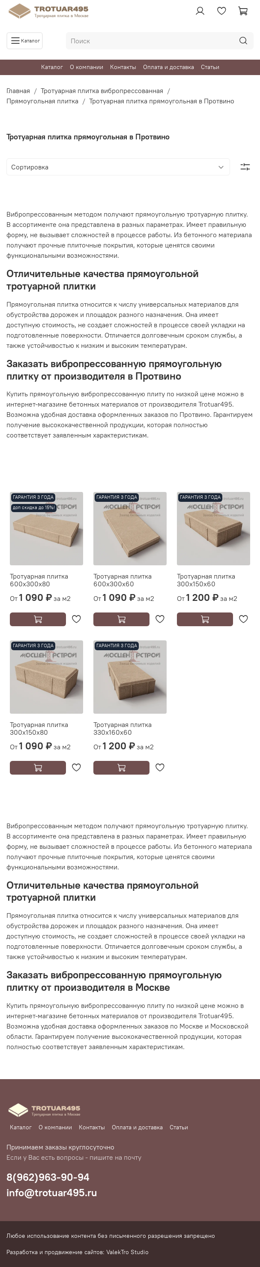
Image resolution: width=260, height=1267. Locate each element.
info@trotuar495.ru (51, 1192)
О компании (86, 67)
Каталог (52, 67)
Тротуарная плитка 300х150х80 (39, 728)
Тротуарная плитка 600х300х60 (122, 580)
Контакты (123, 67)
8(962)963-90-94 (48, 1176)
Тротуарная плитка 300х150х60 (206, 580)
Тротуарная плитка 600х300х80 (39, 580)
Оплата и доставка (168, 67)
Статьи (210, 67)
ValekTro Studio (127, 1252)
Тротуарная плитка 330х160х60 (122, 728)
